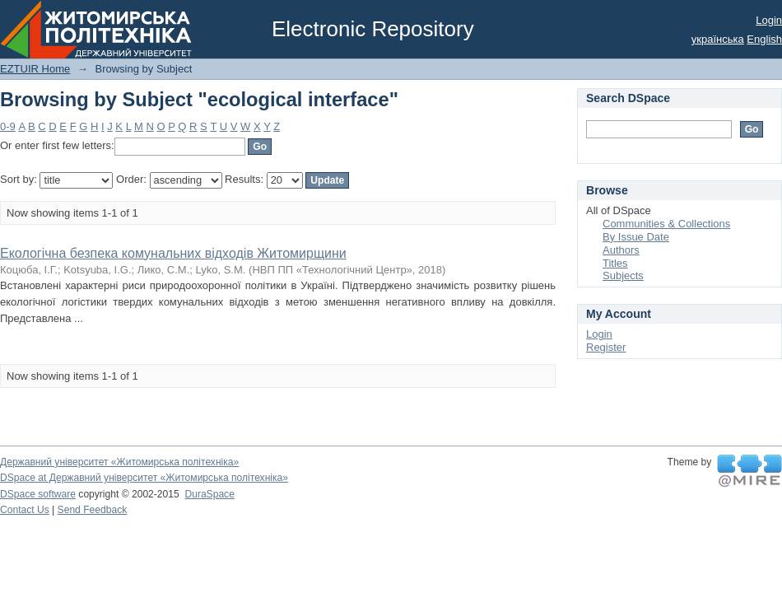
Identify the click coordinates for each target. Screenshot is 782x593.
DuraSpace (209, 494)
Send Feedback (93, 510)
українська (717, 39)
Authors (621, 250)
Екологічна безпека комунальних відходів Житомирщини (173, 253)
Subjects (623, 275)
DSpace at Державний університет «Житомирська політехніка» (144, 477)
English (764, 39)
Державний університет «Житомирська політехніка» (119, 462)
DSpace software (38, 494)
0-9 (8, 126)
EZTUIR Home (35, 69)
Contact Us (24, 510)
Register (606, 347)
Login (769, 20)
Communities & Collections (666, 223)
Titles (615, 263)
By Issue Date (636, 237)
